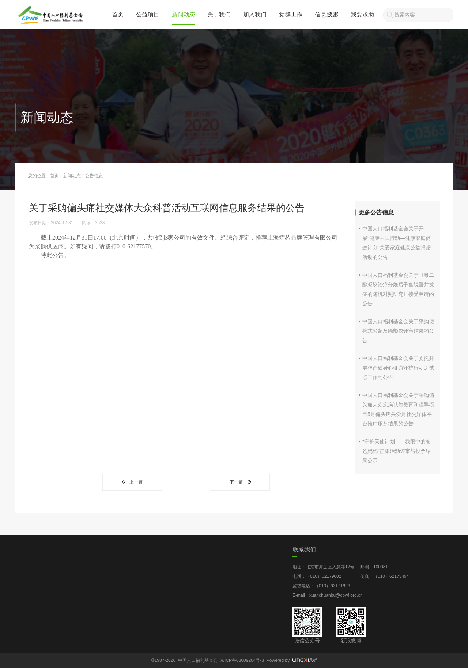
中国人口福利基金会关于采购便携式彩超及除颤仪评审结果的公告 (398, 330)
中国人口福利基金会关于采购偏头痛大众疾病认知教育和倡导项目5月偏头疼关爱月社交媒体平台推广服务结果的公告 (398, 409)
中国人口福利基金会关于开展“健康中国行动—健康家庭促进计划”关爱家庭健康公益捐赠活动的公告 (396, 243)
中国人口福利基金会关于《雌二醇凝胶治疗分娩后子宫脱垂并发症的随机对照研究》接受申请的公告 (398, 289)
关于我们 (219, 14)
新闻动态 (183, 14)
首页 (118, 14)
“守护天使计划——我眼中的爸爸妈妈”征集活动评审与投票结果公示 (396, 451)
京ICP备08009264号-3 (242, 660)
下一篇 (240, 482)
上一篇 (132, 482)
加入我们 (255, 14)
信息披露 (326, 14)
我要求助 (362, 14)
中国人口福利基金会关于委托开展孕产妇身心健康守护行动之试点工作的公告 (398, 367)
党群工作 (290, 14)
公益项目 (147, 14)
